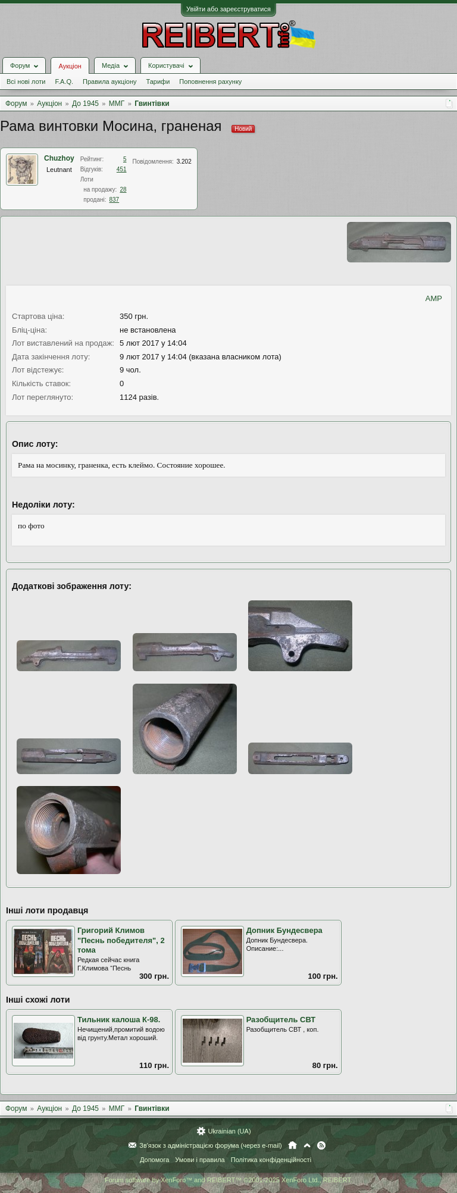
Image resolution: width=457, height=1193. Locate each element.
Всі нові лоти (26, 81)
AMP (433, 298)
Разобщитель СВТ (281, 1019)
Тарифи (158, 81)
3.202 (184, 161)
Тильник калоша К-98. (118, 1019)
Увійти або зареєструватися (228, 8)
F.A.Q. (64, 81)
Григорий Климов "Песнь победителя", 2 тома (121, 940)
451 (122, 169)
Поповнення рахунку (210, 81)
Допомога (154, 1159)
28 (123, 189)
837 (114, 199)
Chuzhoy (59, 158)
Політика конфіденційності (271, 1159)
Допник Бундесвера (284, 930)
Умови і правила (199, 1159)
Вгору (307, 1145)
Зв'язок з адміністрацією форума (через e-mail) (210, 1145)
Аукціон (69, 66)
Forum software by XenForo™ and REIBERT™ (228, 1179)
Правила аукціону (109, 81)
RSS (321, 1145)
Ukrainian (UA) (229, 1131)
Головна (292, 1145)
